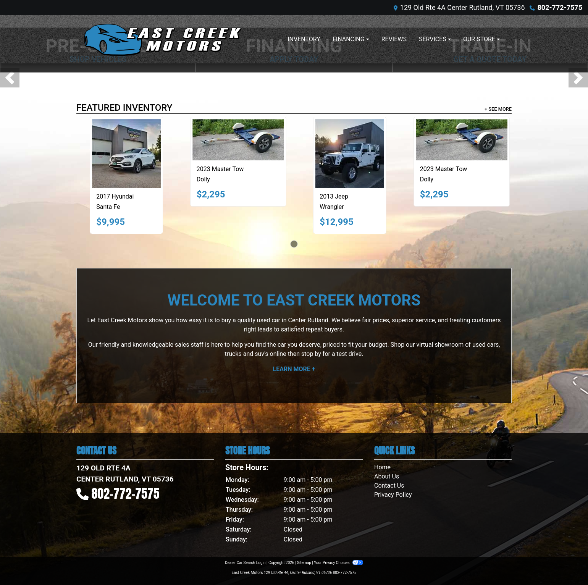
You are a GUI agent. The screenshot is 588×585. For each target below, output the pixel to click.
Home (382, 467)
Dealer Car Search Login (245, 563)
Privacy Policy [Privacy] (393, 494)
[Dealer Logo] (162, 39)
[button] (9, 77)
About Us (386, 476)
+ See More (498, 109)
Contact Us (389, 485)
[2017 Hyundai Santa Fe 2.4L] (126, 153)
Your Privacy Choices (338, 563)
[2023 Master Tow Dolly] (238, 139)
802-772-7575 (560, 7)
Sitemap (304, 563)
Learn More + (294, 369)
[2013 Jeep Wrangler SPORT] (349, 153)
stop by (311, 353)
